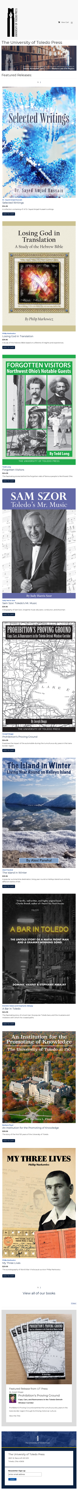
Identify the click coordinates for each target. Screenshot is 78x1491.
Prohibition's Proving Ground (19, 736)
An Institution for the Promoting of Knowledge (30, 1127)
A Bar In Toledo (11, 1008)
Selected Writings (13, 202)
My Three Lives (11, 1263)
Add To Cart (8, 214)
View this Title (14, 1416)
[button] (7, 58)
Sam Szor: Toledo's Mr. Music (19, 603)
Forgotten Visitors (13, 469)
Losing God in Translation (17, 336)
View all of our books (39, 1293)
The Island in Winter (14, 872)
